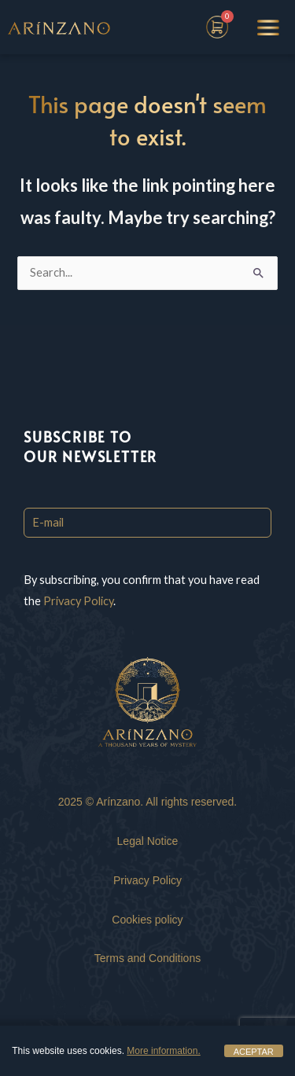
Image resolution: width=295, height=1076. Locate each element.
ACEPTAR (254, 1051)
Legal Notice (148, 841)
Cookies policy (147, 919)
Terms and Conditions (147, 958)
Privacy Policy (78, 601)
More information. (163, 1050)
